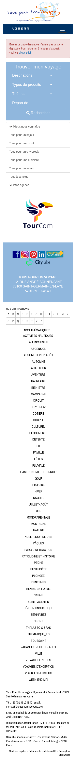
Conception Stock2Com (64, 753)
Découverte (38, 433)
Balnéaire (38, 381)
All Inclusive (38, 342)
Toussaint (38, 640)
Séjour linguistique (38, 608)
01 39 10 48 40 (20, 28)
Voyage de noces (38, 660)
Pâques (38, 543)
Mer (38, 511)
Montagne (38, 523)
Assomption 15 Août (38, 355)
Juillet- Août (38, 504)
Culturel (38, 426)
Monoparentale (38, 517)
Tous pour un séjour (21, 135)
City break (38, 407)
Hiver (38, 491)
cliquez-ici (25, 52)
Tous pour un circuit (21, 143)
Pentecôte (38, 569)
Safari (38, 595)
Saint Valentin (38, 601)
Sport (38, 621)
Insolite (38, 498)
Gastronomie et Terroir (38, 472)
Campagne (38, 394)
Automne (38, 361)
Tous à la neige (18, 176)
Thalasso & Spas (38, 627)
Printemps (38, 582)
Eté (38, 446)
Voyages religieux (38, 673)
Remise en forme (38, 588)
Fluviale (38, 465)
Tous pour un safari (21, 168)
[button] (32, 75)
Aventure (38, 374)
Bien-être (38, 387)
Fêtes (38, 459)
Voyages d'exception (38, 666)
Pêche (38, 562)
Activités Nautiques (38, 335)
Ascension (38, 348)
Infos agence (20, 185)
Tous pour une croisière (24, 160)
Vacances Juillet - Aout (38, 647)
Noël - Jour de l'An (38, 536)
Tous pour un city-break (24, 151)
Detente (38, 439)
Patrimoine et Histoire (38, 556)
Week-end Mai (38, 679)
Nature (38, 530)
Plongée (38, 575)
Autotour (38, 368)
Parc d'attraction (38, 549)
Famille (38, 452)
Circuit (38, 400)
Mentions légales (18, 751)
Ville (38, 653)
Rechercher (38, 113)
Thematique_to (38, 634)
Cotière (38, 413)
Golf (38, 478)
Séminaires (38, 614)
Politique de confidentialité (42, 751)
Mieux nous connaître (26, 126)
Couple (38, 420)
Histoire (38, 484)
